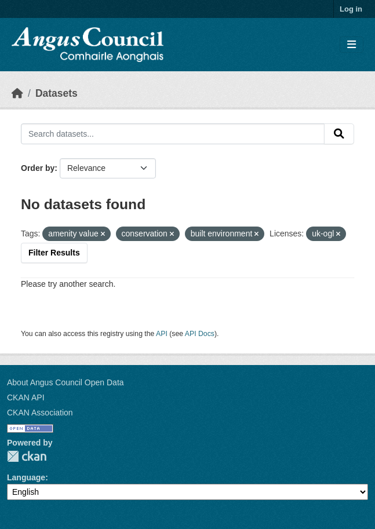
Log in (351, 9)
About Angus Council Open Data (65, 382)
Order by (37, 168)
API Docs (199, 334)
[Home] (17, 93)
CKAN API (26, 397)
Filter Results (54, 252)
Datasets (56, 93)
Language (26, 477)
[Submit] (339, 133)
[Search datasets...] (173, 133)
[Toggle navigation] (351, 45)
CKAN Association (40, 412)
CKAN (26, 456)
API (162, 334)
